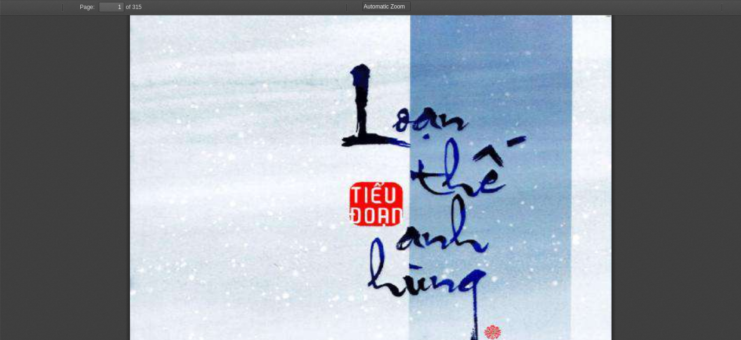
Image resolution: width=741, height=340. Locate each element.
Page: (87, 7)
